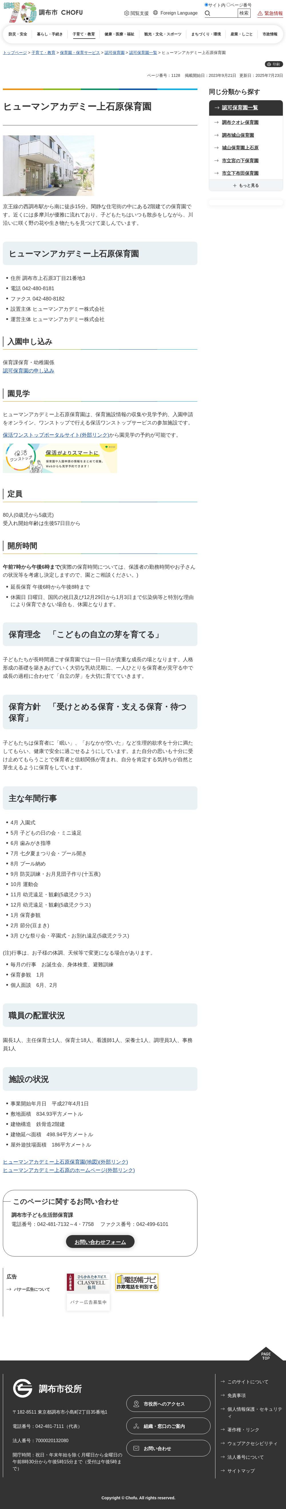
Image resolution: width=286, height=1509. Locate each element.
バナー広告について (32, 1289)
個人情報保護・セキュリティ (254, 1412)
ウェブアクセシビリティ (252, 1443)
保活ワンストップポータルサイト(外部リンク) (56, 435)
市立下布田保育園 (240, 173)
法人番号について (245, 1457)
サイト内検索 (207, 13)
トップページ (15, 52)
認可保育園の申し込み (28, 371)
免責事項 (236, 1395)
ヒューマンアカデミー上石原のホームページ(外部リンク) (69, 1170)
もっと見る (249, 185)
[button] (136, 14)
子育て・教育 (43, 52)
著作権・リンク (243, 1429)
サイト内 (216, 5)
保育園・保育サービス (80, 52)
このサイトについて (248, 1381)
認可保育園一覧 (143, 52)
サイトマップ (241, 1470)
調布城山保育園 (238, 135)
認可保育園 (115, 52)
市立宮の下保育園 (240, 160)
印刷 (276, 64)
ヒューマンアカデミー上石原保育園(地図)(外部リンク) (65, 1162)
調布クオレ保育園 (240, 122)
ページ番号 (241, 5)
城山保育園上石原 (240, 147)
